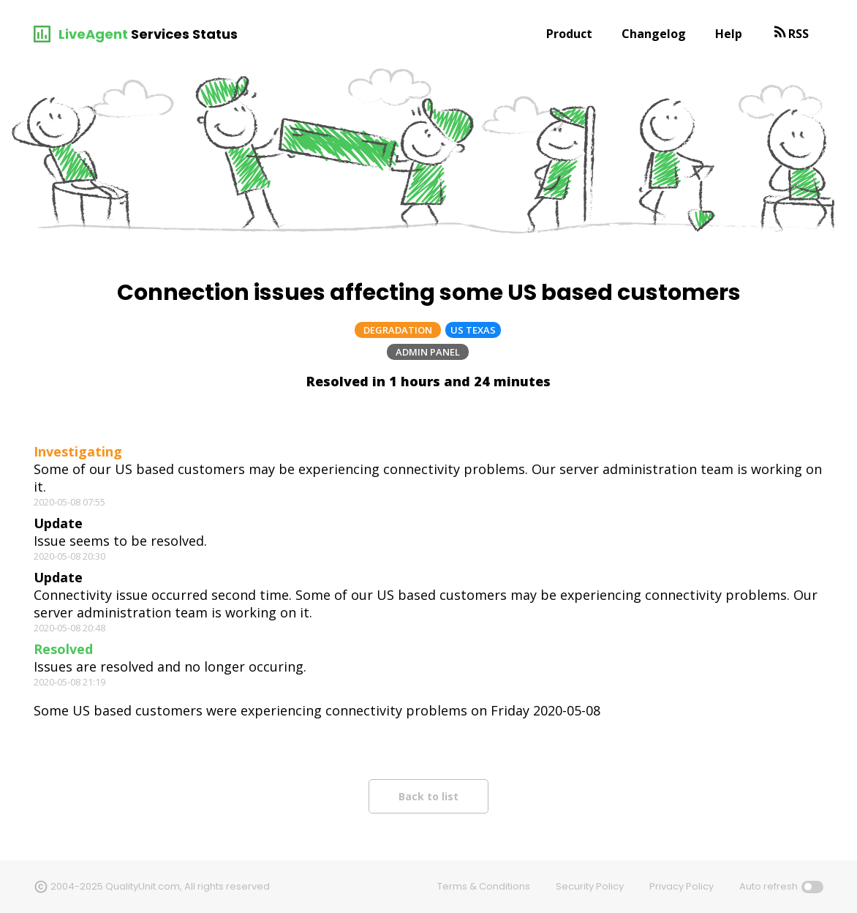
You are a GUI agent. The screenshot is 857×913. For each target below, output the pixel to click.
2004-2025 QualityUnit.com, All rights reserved (160, 886)
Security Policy (590, 886)
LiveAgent (93, 34)
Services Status (184, 34)
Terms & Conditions (483, 886)
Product (569, 34)
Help (728, 34)
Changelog (654, 34)
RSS (798, 34)
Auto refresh (768, 886)
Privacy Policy (681, 886)
